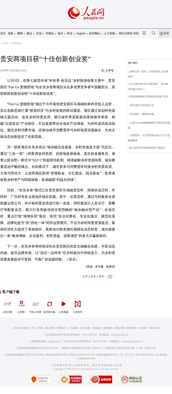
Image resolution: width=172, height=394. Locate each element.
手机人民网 (35, 305)
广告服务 (73, 328)
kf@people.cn (55, 341)
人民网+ (21, 305)
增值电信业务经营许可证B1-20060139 (81, 348)
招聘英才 (61, 328)
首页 (3, 33)
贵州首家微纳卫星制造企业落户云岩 (149, 96)
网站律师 (131, 328)
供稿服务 (96, 328)
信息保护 (143, 328)
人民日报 (7, 305)
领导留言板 (49, 305)
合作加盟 (85, 328)
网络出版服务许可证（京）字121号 (115, 355)
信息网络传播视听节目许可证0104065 (24, 355)
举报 (136, 33)
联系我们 (155, 328)
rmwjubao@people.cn (132, 341)
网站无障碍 (126, 33)
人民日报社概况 (20, 328)
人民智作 (78, 305)
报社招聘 (50, 328)
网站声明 (120, 328)
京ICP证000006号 (144, 355)
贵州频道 (16, 43)
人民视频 (64, 305)
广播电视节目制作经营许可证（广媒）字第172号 (130, 348)
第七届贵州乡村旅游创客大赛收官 (147, 148)
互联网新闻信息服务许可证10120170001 (37, 348)
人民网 (4, 43)
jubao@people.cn (119, 334)
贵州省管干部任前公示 (142, 105)
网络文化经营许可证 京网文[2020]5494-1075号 (70, 355)
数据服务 (108, 328)
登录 (166, 33)
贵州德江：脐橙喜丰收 (142, 114)
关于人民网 (37, 328)
